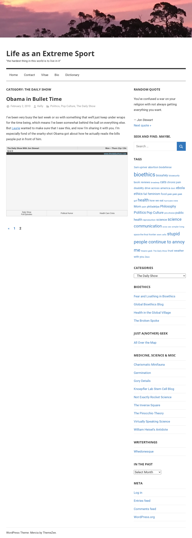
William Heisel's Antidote (151, 429)
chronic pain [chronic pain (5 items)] (174, 182)
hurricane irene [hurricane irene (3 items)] (171, 201)
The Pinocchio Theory (149, 413)
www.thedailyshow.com (115, 154)
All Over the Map (145, 342)
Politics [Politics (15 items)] (140, 212)
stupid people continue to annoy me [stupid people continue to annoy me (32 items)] (159, 242)
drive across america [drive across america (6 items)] (157, 188)
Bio (57, 75)
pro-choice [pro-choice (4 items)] (169, 213)
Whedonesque (144, 451)
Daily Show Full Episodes (26, 213)
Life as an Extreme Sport (50, 53)
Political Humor (67, 213)
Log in (138, 492)
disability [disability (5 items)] (139, 188)
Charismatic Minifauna (149, 364)
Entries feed (142, 500)
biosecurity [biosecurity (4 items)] (174, 175)
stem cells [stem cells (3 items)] (161, 234)
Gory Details (142, 381)
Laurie (16, 128)
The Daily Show (86, 106)
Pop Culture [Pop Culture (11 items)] (155, 212)
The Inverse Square (147, 405)
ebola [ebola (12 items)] (180, 188)
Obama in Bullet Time (34, 98)
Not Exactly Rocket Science (153, 397)
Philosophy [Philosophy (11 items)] (168, 206)
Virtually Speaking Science (152, 421)
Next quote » (142, 125)
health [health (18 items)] (143, 200)
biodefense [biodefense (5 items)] (165, 167)
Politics (55, 106)
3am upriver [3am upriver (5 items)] (140, 167)
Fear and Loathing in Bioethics (154, 296)
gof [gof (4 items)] (135, 200)
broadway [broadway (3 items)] (155, 182)
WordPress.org (144, 517)
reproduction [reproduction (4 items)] (149, 220)
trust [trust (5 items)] (170, 250)
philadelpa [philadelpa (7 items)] (153, 206)
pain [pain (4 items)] (144, 207)
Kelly (40, 106)
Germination (142, 373)
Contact (29, 75)
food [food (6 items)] (164, 194)
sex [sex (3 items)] (169, 227)
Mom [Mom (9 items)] (137, 206)
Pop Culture (68, 106)
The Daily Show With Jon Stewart (23, 148)
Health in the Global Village (152, 312)
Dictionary (72, 75)
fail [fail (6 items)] (145, 194)
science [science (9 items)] (161, 219)
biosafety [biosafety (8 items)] (162, 175)
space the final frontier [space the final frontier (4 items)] (145, 234)
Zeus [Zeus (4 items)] (147, 257)
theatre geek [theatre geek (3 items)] (146, 251)
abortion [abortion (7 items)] (153, 167)
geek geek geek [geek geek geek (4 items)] (174, 194)
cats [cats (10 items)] (163, 182)
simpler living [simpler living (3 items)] (178, 227)
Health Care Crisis (107, 213)
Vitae (44, 75)
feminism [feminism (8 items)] (154, 194)
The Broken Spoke (146, 320)
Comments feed (145, 509)
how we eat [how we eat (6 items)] (156, 200)
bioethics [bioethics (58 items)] (144, 174)
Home (13, 75)
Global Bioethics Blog (149, 304)
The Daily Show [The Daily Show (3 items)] (160, 251)
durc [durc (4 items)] (173, 188)
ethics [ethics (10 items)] (138, 194)
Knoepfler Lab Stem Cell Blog (154, 389)
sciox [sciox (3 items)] (165, 227)
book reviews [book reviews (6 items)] (142, 182)
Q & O (10, 151)
